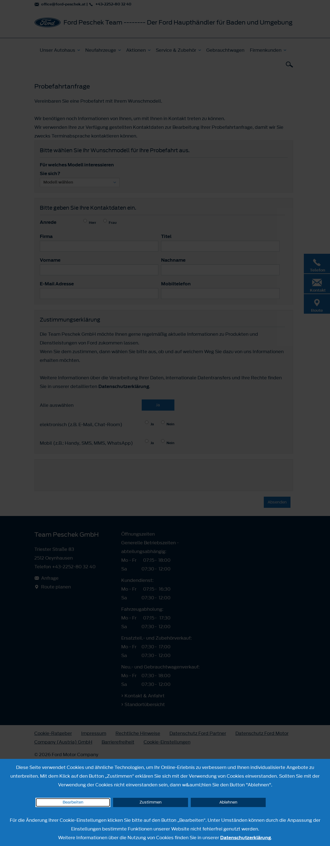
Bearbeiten (73, 802)
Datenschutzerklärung (245, 837)
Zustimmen (151, 802)
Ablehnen (228, 802)
